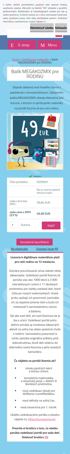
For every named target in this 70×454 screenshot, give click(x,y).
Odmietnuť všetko (42, 27)
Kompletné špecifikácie (34, 242)
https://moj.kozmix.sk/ (42, 419)
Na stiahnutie (19, 248)
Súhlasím (61, 27)
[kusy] (14, 225)
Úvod (15, 59)
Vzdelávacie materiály (35, 59)
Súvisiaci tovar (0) (47, 248)
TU (46, 437)
